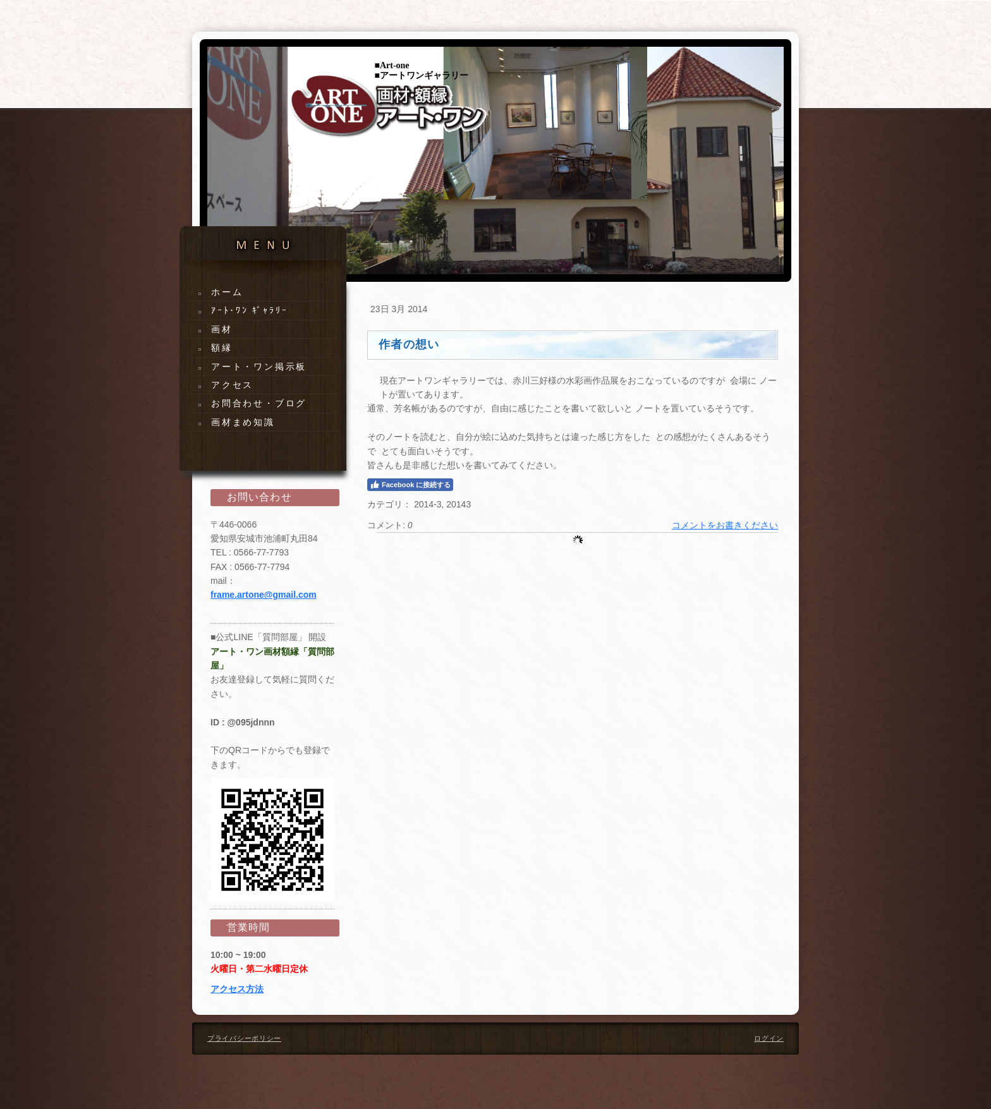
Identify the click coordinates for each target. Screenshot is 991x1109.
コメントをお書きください (725, 525)
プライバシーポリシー (244, 1038)
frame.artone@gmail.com (263, 595)
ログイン (769, 1038)
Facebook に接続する (410, 485)
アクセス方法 (237, 989)
